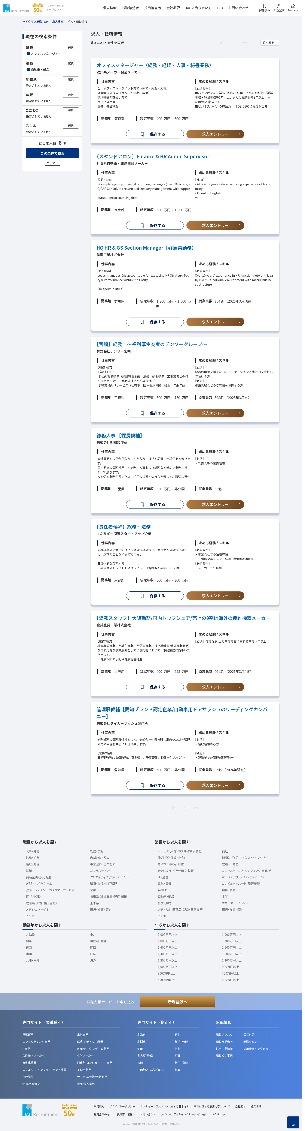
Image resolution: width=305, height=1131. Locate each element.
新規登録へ (177, 1001)
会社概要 (173, 7)
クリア (50, 163)
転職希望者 (130, 7)
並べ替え (268, 42)
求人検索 (110, 7)
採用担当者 (152, 7)
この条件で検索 (52, 153)
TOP (293, 1124)
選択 (71, 47)
